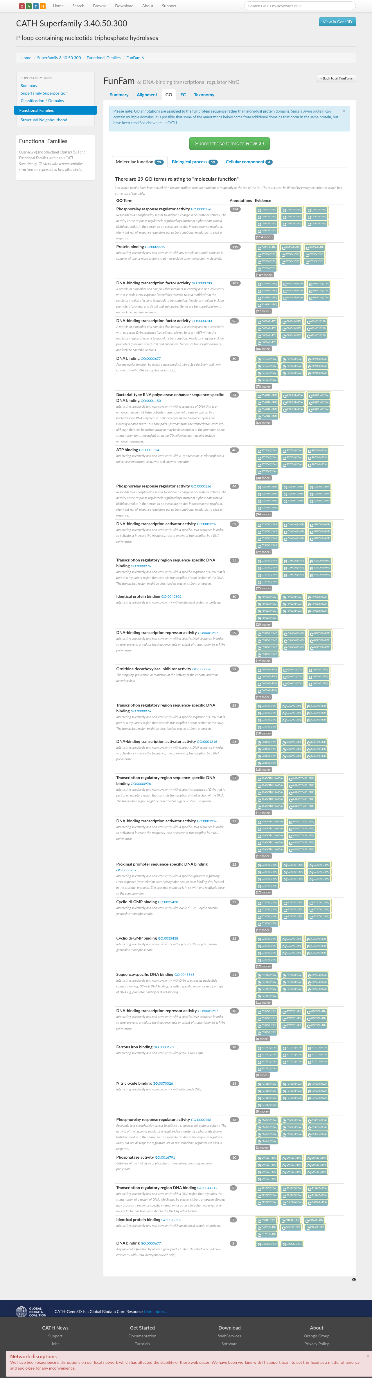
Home (58, 5)
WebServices (229, 1335)
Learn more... (155, 1311)
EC (183, 94)
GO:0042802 (171, 596)
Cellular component (249, 162)
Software (230, 1343)
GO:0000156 (201, 209)
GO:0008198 (164, 1047)
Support (169, 5)
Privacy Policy (316, 1343)
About (147, 5)
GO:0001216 (207, 524)
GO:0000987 (126, 870)
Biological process (195, 162)
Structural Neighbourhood (44, 119)
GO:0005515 (155, 247)
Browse (99, 5)
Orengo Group (316, 1335)
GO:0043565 (184, 974)
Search (78, 5)
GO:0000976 (141, 566)
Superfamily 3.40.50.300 (59, 57)
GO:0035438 (168, 902)
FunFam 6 (135, 57)
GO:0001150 (151, 400)
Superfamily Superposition (44, 93)
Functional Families (104, 57)
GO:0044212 (207, 1188)
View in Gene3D (337, 21)
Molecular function (140, 162)
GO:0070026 (163, 1083)
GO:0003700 (202, 283)
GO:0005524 (149, 450)
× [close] (368, 1356)
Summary (29, 85)
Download (124, 5)
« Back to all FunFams (336, 78)
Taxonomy (204, 94)
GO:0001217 (208, 633)
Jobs (55, 1343)
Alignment (147, 94)
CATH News (55, 1328)
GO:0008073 (202, 669)
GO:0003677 (151, 358)
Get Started (142, 1328)
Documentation (143, 1335)
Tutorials (142, 1343)
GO (169, 94)
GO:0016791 (165, 1157)
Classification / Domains (42, 100)
